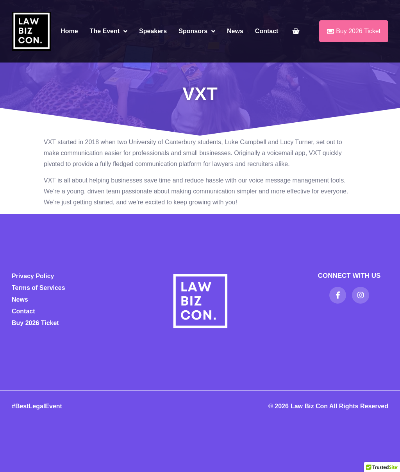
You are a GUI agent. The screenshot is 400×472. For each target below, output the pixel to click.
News (235, 31)
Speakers (153, 31)
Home (69, 31)
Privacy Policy (33, 276)
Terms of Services (38, 287)
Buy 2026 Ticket (35, 323)
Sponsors (197, 31)
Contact (267, 31)
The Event (108, 31)
